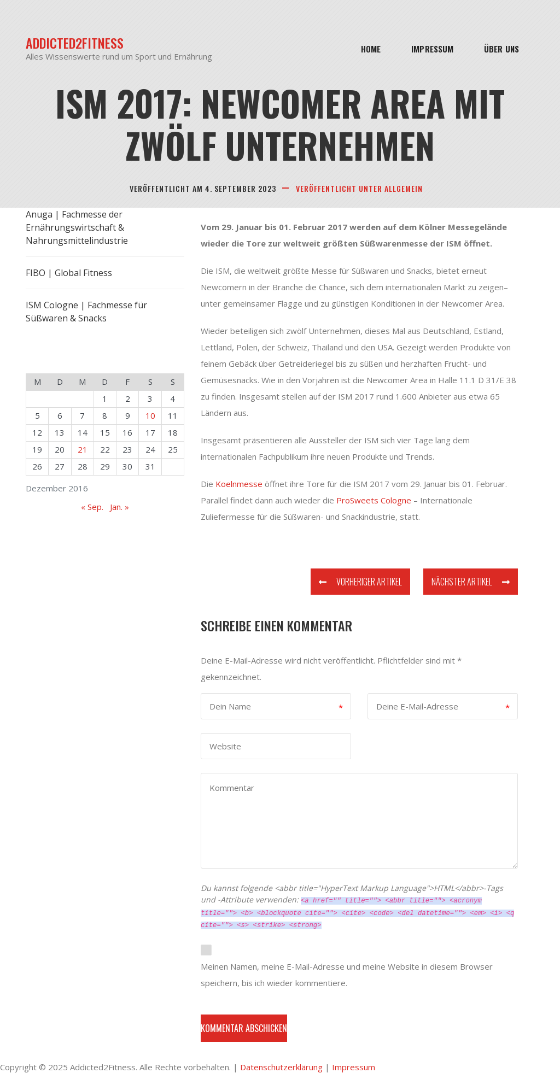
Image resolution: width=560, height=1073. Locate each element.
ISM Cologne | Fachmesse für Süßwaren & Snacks (86, 311)
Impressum (432, 49)
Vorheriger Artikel (360, 581)
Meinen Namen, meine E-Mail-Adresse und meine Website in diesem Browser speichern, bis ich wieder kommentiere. (347, 974)
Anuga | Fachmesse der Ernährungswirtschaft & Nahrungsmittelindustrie (77, 227)
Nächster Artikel (470, 581)
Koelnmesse (238, 483)
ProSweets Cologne (373, 500)
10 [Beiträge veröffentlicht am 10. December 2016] (150, 415)
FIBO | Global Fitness (69, 273)
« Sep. (92, 506)
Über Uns (501, 49)
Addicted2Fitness (75, 43)
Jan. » (119, 506)
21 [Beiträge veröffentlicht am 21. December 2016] (83, 449)
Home (371, 49)
